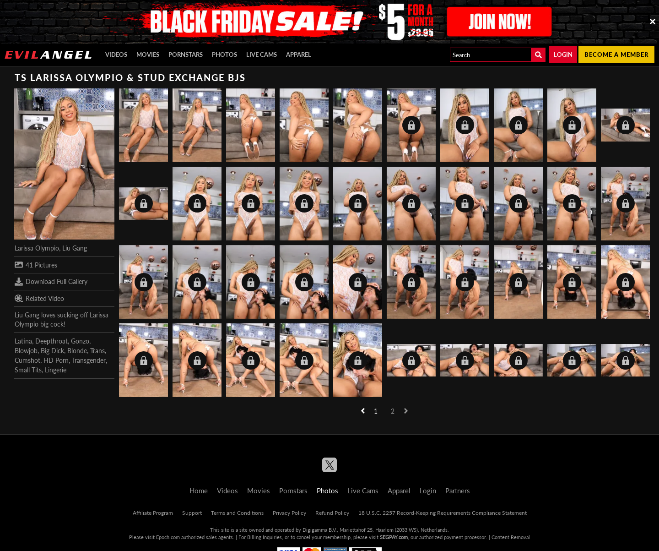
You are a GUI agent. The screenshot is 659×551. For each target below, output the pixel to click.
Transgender (89, 360)
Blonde (77, 351)
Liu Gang (74, 248)
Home (198, 490)
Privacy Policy (289, 512)
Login (563, 54)
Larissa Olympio (37, 248)
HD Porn (56, 360)
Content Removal (511, 537)
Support (192, 512)
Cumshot (27, 360)
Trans (97, 351)
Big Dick (52, 351)
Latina (23, 341)
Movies (147, 54)
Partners (457, 490)
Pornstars (185, 54)
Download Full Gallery (51, 282)
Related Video (39, 298)
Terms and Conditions (237, 512)
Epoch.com (168, 537)
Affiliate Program (153, 512)
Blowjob (26, 351)
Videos (116, 54)
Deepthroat (51, 341)
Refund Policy (332, 512)
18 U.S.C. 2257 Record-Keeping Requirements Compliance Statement (442, 512)
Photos (224, 54)
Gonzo (80, 341)
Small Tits (28, 370)
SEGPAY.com (394, 537)
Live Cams (261, 54)
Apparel (298, 54)
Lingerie (55, 370)
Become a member (616, 54)
